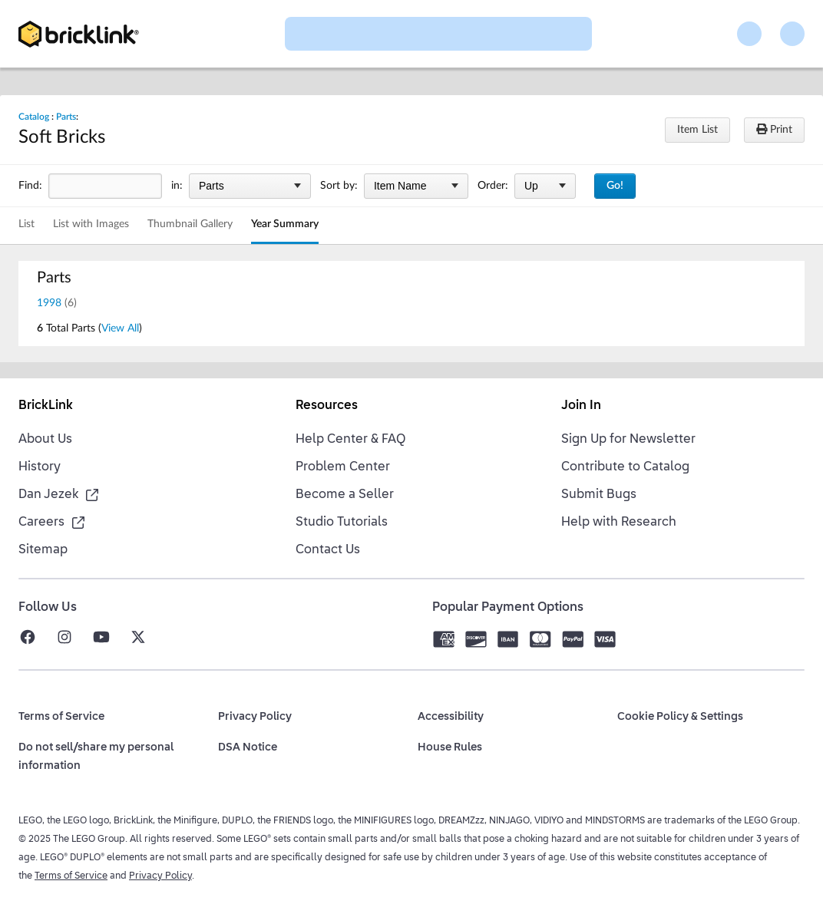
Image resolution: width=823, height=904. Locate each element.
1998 (49, 303)
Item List (697, 129)
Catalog (33, 116)
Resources (327, 406)
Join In (581, 406)
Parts (66, 116)
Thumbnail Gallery (190, 224)
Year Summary (285, 224)
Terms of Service (71, 876)
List (26, 224)
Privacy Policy (160, 876)
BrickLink (45, 406)
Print (774, 129)
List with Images (91, 224)
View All (120, 328)
